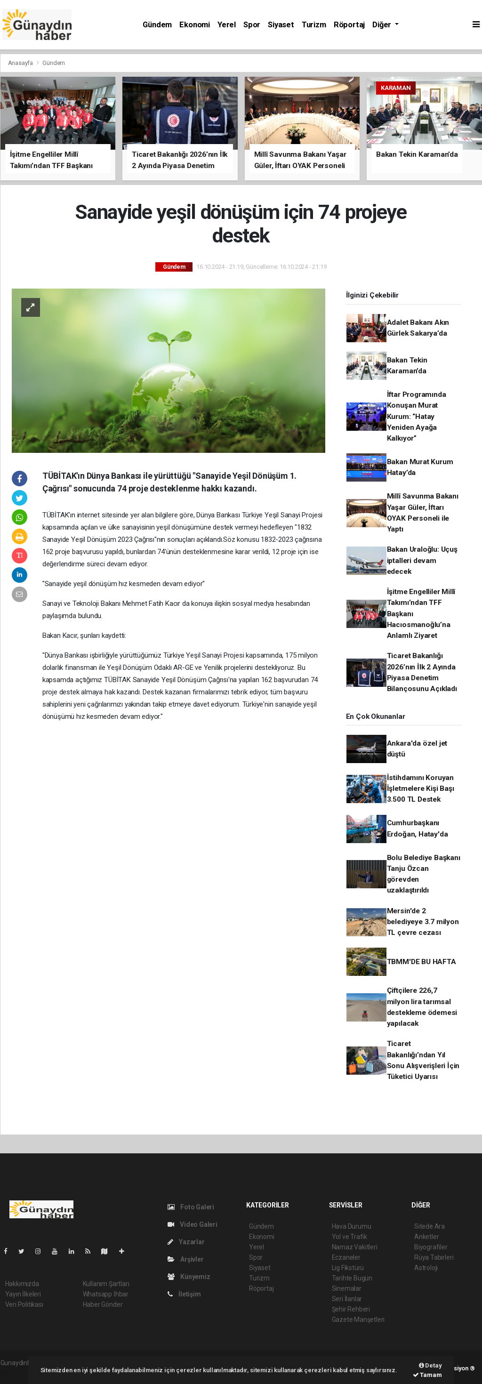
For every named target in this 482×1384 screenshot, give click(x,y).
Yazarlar (186, 1242)
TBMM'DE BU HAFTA (421, 962)
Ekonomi (194, 24)
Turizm (314, 24)
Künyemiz (189, 1276)
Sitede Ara (429, 1226)
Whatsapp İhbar (106, 1294)
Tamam (427, 1374)
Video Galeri (192, 1224)
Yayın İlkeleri (23, 1294)
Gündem (157, 24)
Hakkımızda (22, 1283)
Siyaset (281, 24)
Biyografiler (431, 1247)
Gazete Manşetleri (358, 1319)
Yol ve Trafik (350, 1236)
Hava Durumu (351, 1226)
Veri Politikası (24, 1304)
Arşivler (186, 1259)
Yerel (226, 24)
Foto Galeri (191, 1207)
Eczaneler (346, 1257)
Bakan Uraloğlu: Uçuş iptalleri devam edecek (422, 560)
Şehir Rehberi (351, 1309)
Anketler (426, 1236)
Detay (430, 1365)
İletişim (184, 1294)
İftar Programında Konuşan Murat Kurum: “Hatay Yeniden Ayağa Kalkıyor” (416, 416)
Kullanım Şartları (106, 1283)
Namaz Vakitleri (355, 1247)
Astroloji (426, 1267)
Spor (251, 24)
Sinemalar (347, 1288)
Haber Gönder (103, 1304)
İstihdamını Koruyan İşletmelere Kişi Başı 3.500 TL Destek (420, 788)
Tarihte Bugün (352, 1278)
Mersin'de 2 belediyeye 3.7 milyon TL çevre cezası (423, 922)
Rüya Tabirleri (433, 1257)
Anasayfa (21, 62)
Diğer (382, 24)
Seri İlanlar (347, 1299)
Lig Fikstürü (348, 1267)
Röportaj (349, 24)
